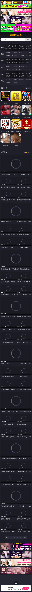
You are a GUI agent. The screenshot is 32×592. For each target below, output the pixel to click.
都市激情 (8, 73)
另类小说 (14, 76)
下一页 (19, 538)
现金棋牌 (21, 49)
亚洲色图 (14, 66)
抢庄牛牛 (28, 49)
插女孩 (8, 80)
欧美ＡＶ (21, 52)
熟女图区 (21, 69)
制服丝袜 (8, 62)
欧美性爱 (28, 59)
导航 (2, 81)
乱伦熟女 (21, 62)
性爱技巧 (28, 76)
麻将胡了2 (8, 49)
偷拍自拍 (14, 59)
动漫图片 (28, 66)
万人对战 (21, 46)
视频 (2, 54)
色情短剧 (14, 83)
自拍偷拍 (14, 52)
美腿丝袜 (8, 69)
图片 (2, 67)
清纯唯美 (14, 69)
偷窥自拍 (8, 66)
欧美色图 (21, 66)
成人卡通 (21, 59)
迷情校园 (8, 76)
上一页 (13, 538)
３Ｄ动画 (28, 52)
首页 (7, 538)
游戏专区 (28, 46)
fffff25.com (16, 35)
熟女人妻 (8, 55)
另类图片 (28, 69)
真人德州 (14, 46)
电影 (2, 61)
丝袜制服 (14, 55)
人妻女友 (21, 73)
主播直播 (21, 55)
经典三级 (14, 62)
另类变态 (28, 62)
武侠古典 (28, 73)
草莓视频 (21, 80)
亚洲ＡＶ (8, 52)
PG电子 (8, 46)
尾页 (24, 538)
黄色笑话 (21, 76)
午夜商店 (14, 80)
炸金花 (15, 49)
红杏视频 (8, 83)
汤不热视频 (29, 80)
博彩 (2, 47)
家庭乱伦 (14, 73)
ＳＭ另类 (28, 55)
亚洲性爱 (8, 59)
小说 (2, 74)
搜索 (28, 39)
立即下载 (25, 588)
